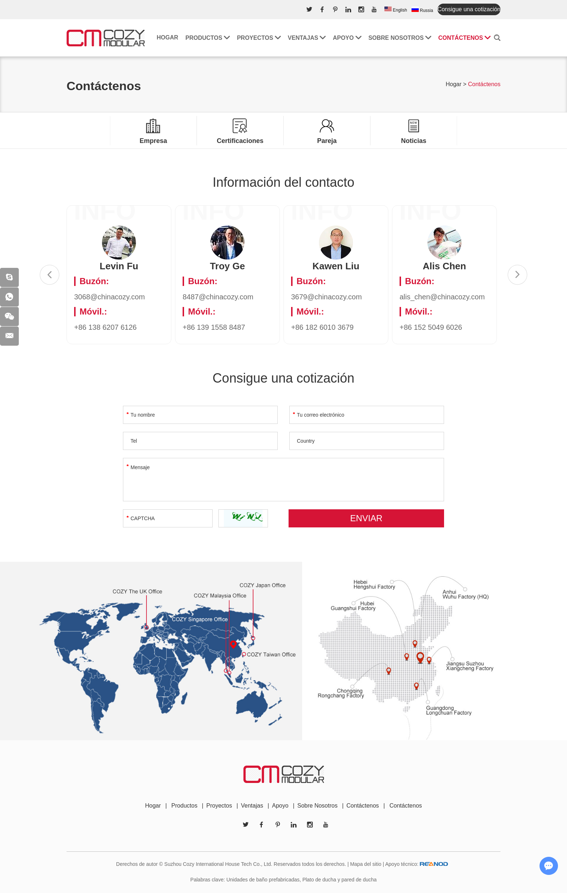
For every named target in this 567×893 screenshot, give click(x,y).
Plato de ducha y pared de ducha (339, 880)
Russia (422, 10)
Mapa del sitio (365, 864)
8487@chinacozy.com (218, 297)
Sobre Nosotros (317, 806)
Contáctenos (464, 38)
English (395, 10)
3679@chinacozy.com (326, 297)
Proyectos (259, 38)
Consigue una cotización (469, 9)
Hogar (167, 37)
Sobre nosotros (399, 38)
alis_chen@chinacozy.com (442, 297)
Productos (208, 38)
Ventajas (307, 38)
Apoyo (347, 38)
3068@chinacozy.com (109, 297)
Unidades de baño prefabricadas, (263, 880)
